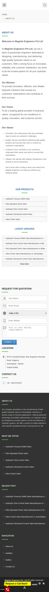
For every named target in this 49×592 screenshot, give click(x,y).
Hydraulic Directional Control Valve (19, 214)
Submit (8, 342)
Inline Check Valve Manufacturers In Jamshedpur (24, 254)
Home (4, 14)
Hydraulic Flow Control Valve (17, 209)
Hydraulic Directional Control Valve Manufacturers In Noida (26, 259)
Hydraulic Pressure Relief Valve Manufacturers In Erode (26, 238)
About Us (9, 546)
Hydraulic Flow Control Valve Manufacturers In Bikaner (26, 243)
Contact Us (10, 567)
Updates (9, 553)
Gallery (8, 560)
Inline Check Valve (13, 219)
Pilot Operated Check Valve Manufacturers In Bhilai (25, 249)
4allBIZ (34, 585)
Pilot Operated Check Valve (16, 204)
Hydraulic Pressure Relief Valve (18, 199)
